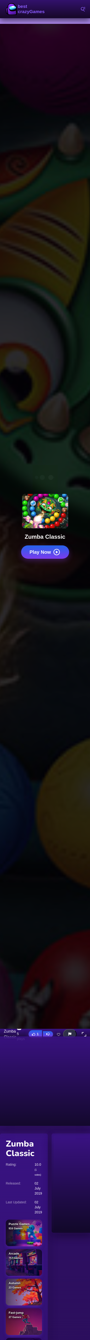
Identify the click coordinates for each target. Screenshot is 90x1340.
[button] (84, 1034)
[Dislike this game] (48, 1034)
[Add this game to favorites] (58, 1034)
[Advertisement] (45, 1081)
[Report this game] (70, 1034)
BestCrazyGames (26, 9)
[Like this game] (35, 1034)
